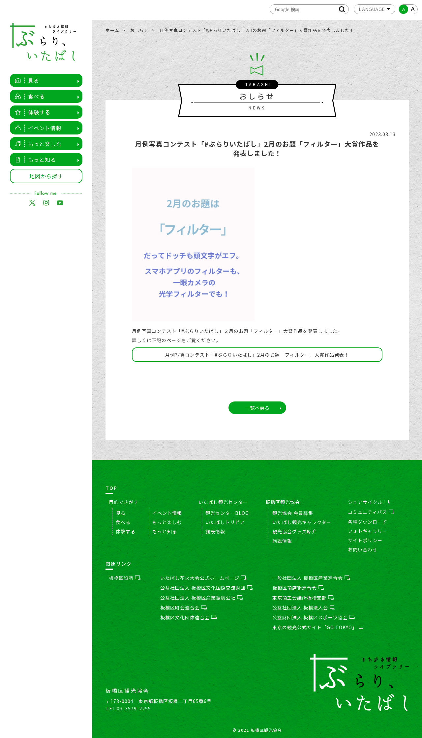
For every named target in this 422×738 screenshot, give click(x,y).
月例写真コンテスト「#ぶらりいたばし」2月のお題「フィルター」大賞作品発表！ (257, 354)
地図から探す (46, 176)
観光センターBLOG (227, 513)
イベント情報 (36, 128)
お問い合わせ (362, 549)
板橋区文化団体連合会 (188, 617)
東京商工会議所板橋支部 (303, 597)
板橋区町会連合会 (183, 607)
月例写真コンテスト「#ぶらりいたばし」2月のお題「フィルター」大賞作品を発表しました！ (257, 30)
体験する (30, 112)
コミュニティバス (371, 512)
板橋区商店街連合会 (298, 587)
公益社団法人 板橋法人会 (303, 607)
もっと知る (33, 159)
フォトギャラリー (367, 531)
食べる (28, 96)
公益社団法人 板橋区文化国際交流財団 (206, 587)
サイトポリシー (365, 540)
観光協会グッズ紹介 (294, 531)
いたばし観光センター (223, 502)
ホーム (112, 30)
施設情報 (215, 531)
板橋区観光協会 (282, 502)
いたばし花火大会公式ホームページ (203, 578)
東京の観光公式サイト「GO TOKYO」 (318, 627)
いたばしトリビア (225, 522)
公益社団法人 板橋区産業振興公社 (201, 597)
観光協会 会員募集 (292, 513)
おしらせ (139, 30)
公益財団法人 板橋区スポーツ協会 (313, 617)
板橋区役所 (124, 578)
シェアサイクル (368, 502)
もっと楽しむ (36, 144)
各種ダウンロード (367, 521)
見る (25, 80)
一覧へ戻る (257, 407)
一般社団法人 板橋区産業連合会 (311, 578)
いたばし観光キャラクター (301, 522)
